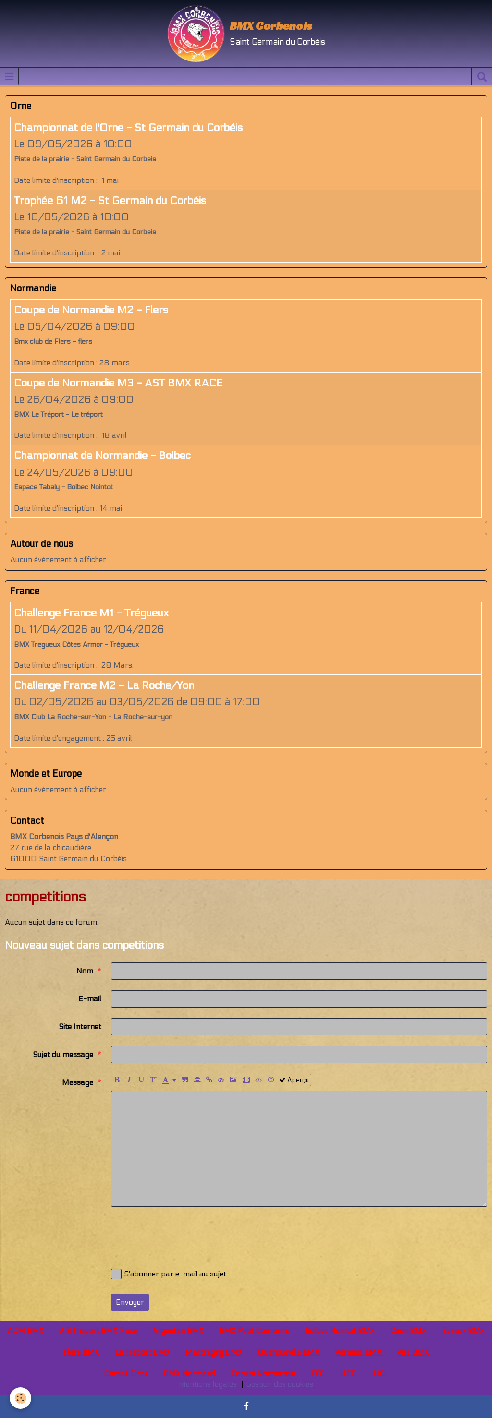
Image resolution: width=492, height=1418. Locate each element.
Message (77, 1082)
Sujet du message (63, 1054)
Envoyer (130, 1302)
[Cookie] (20, 1398)
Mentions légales (208, 1384)
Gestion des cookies (279, 1384)
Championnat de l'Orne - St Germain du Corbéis (128, 127)
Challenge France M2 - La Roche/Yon (104, 685)
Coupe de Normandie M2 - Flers (91, 310)
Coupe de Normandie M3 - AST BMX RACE (118, 383)
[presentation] (184, 1236)
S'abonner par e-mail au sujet (168, 1274)
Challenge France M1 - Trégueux (91, 613)
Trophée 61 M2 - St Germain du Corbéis (110, 200)
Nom (84, 970)
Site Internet (80, 1026)
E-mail (89, 998)
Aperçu (294, 1080)
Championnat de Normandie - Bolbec (102, 456)
